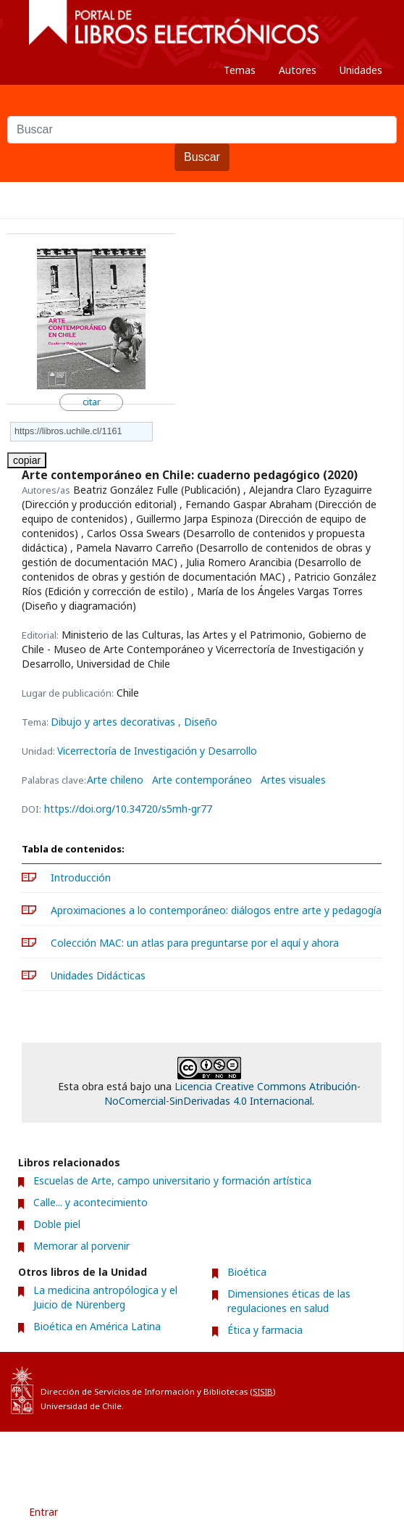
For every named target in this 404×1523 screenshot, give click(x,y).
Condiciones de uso (141, 1457)
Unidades (361, 70)
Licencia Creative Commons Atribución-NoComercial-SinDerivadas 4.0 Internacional (232, 1093)
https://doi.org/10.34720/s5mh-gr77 (128, 809)
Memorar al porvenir (81, 1246)
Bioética (246, 1272)
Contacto (287, 1457)
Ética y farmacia (265, 1330)
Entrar (43, 1512)
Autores (297, 70)
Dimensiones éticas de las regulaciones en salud (288, 1301)
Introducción (81, 877)
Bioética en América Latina (97, 1326)
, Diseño (197, 722)
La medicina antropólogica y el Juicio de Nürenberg (105, 1297)
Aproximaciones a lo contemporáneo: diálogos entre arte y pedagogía (216, 910)
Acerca (226, 1457)
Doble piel (56, 1224)
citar (92, 402)
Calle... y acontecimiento (90, 1202)
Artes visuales (293, 780)
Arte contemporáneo (202, 780)
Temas (240, 70)
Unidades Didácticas (98, 975)
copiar (27, 460)
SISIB (263, 1391)
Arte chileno (115, 780)
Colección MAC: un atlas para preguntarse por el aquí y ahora (195, 943)
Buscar (202, 157)
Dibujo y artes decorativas (114, 722)
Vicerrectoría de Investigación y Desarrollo (157, 751)
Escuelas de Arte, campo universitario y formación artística (172, 1180)
